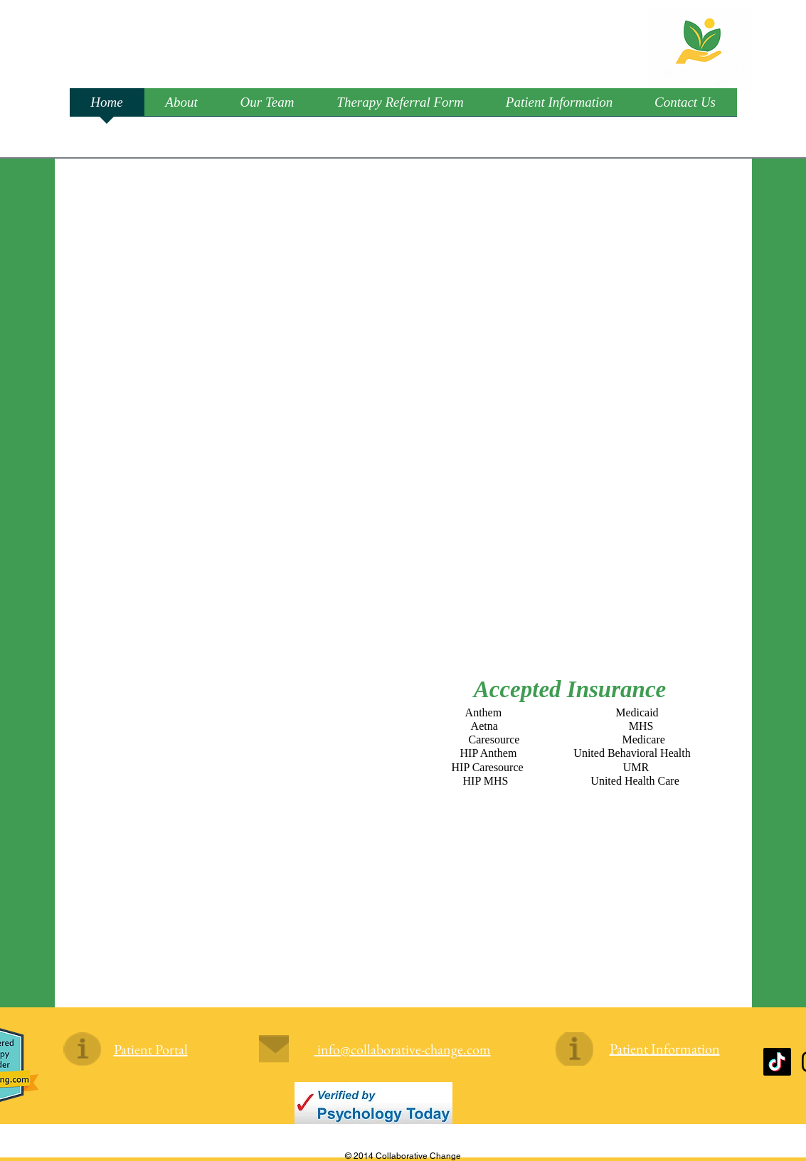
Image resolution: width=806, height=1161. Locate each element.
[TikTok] (777, 1062)
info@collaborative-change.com (402, 1049)
